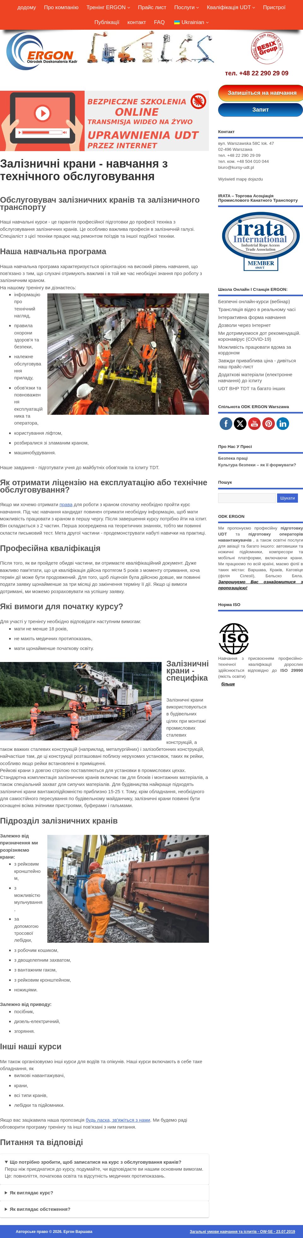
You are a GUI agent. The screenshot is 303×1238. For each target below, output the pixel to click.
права (66, 504)
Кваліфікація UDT (231, 7)
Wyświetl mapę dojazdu (240, 179)
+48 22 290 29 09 (263, 73)
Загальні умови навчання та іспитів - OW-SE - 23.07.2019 (242, 1231)
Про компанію (61, 7)
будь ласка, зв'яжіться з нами (118, 1120)
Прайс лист (152, 7)
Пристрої (274, 7)
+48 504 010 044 (253, 161)
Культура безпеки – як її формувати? (257, 465)
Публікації (106, 22)
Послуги (186, 7)
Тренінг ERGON (108, 7)
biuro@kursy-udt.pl (236, 167)
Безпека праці (233, 458)
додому (26, 7)
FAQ (159, 22)
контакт (137, 22)
